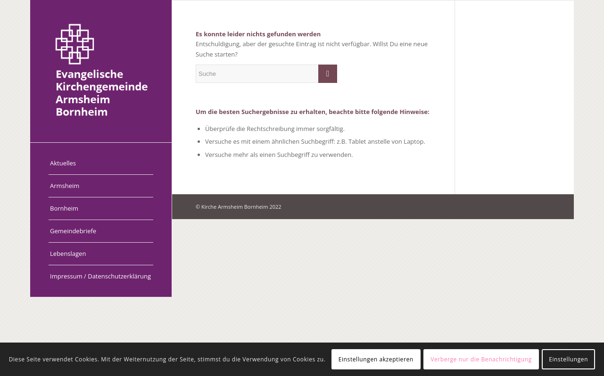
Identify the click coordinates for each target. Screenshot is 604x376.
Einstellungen (568, 359)
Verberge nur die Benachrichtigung (481, 359)
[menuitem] (101, 163)
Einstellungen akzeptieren (376, 359)
